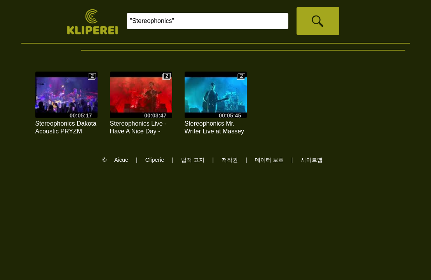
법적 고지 (192, 160)
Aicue (121, 160)
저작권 (230, 160)
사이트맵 (312, 160)
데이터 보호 (269, 160)
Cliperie (154, 160)
